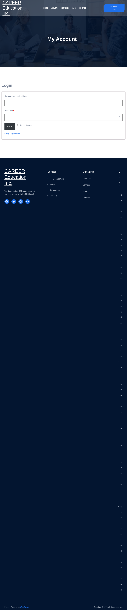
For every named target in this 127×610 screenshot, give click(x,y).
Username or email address (16, 96)
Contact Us (114, 8)
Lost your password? (12, 133)
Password (9, 111)
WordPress (24, 607)
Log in (9, 126)
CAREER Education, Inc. (13, 8)
